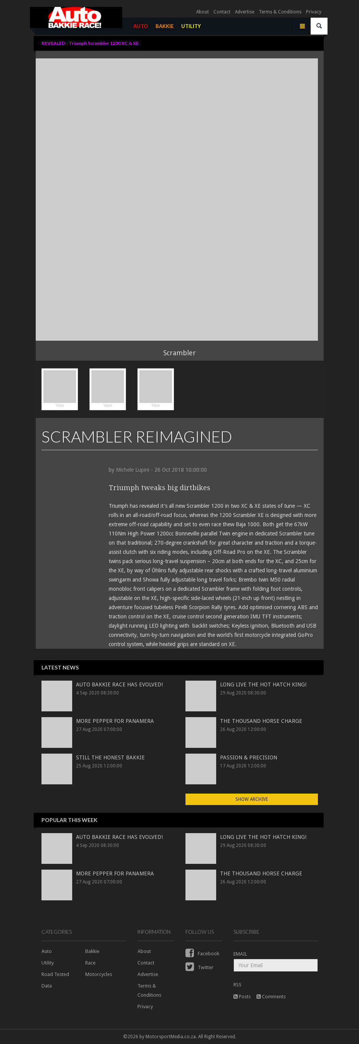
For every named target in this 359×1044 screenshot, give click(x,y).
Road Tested (55, 974)
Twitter (199, 967)
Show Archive (251, 799)
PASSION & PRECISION (248, 757)
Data (46, 986)
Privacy (313, 13)
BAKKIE (166, 28)
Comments (271, 996)
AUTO (142, 28)
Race (90, 963)
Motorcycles (98, 974)
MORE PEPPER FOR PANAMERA (115, 721)
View (59, 389)
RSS (237, 985)
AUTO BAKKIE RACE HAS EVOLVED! (119, 684)
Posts (242, 996)
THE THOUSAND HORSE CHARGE (261, 721)
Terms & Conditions (280, 13)
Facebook (202, 953)
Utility (47, 963)
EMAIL (240, 954)
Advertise (244, 13)
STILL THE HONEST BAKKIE (110, 757)
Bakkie (92, 951)
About (202, 13)
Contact (221, 13)
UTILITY (193, 28)
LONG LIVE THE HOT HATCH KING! (263, 684)
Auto (46, 951)
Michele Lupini (132, 470)
